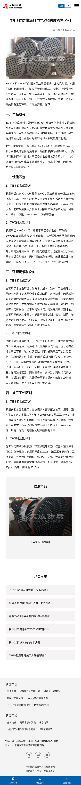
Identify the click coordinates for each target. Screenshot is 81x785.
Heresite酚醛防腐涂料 (37, 698)
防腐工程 (11, 715)
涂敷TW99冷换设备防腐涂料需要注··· (30, 616)
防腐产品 (11, 684)
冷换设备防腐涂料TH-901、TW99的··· (30, 603)
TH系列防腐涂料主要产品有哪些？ (29, 590)
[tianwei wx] (29, 755)
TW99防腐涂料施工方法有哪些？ (28, 655)
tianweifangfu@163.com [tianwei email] (46, 741)
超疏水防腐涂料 (52, 691)
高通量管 (11, 691)
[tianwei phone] (13, 779)
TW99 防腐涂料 (15, 146)
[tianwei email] (38, 755)
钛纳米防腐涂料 (15, 698)
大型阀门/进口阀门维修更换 (21, 729)
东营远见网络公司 (46, 771)
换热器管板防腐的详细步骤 (24, 642)
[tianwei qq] (47, 755)
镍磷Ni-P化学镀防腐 (30, 691)
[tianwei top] (66, 779)
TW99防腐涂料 (40, 542)
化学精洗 (11, 722)
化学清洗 (43, 722)
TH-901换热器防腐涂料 (18, 705)
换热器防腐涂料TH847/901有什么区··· (30, 629)
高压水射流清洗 (28, 722)
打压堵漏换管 (45, 729)
